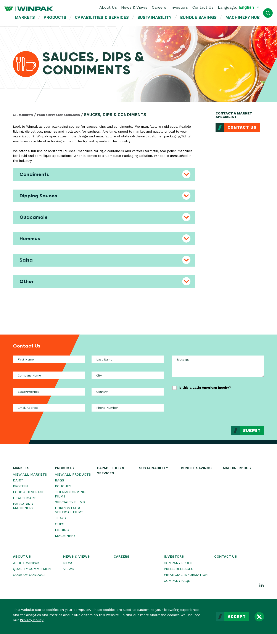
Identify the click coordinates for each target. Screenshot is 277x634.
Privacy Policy (31, 620)
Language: (227, 7)
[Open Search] (268, 13)
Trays (60, 518)
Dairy (18, 480)
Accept (237, 616)
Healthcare (24, 498)
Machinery (65, 536)
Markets (25, 17)
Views (68, 569)
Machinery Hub (242, 17)
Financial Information (186, 575)
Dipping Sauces (38, 196)
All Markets (23, 115)
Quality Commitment (33, 569)
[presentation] (231, 404)
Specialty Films (70, 502)
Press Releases (178, 569)
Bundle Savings (198, 17)
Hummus (29, 238)
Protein (20, 486)
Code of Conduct (29, 575)
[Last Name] (128, 359)
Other (26, 281)
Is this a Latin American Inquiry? (205, 387)
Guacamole (33, 217)
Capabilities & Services (102, 17)
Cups (59, 524)
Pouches (63, 486)
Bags (59, 480)
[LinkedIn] (261, 585)
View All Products (73, 474)
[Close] (259, 616)
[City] (128, 375)
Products (54, 17)
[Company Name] (49, 375)
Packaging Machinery (23, 506)
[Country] (128, 392)
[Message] (218, 366)
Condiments (34, 174)
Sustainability (154, 17)
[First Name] (49, 359)
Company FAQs (177, 581)
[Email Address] (49, 408)
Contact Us (203, 7)
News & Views (134, 7)
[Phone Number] (128, 408)
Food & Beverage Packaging (58, 115)
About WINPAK (26, 563)
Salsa (26, 260)
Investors (179, 7)
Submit (252, 430)
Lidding (62, 530)
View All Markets (30, 474)
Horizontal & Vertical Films (69, 510)
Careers (159, 7)
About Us (108, 7)
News (68, 563)
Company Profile (180, 563)
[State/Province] (49, 392)
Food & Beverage (28, 492)
